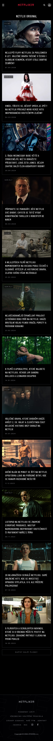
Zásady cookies (15, 721)
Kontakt (42, 721)
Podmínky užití (26, 712)
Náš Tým (30, 721)
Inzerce (17, 725)
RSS (25, 725)
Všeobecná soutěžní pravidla (26, 716)
